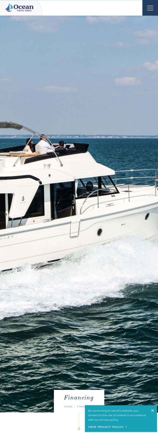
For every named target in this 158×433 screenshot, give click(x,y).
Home (68, 406)
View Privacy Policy (106, 426)
